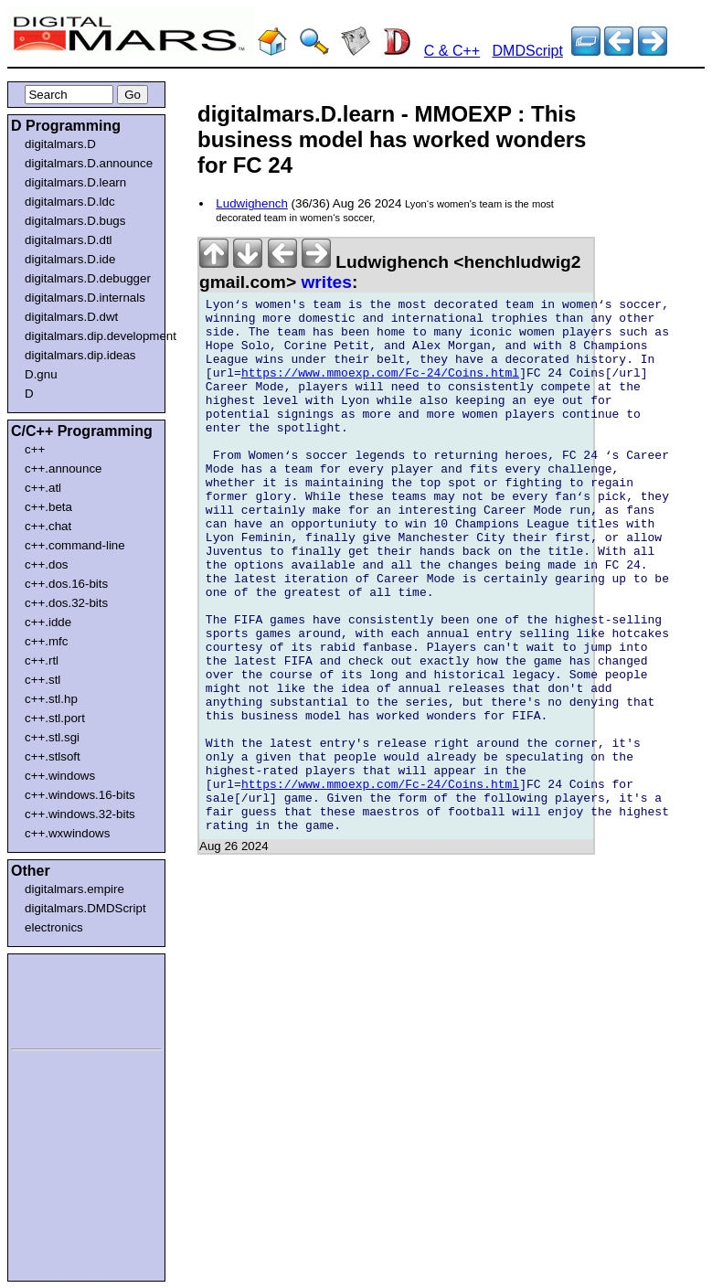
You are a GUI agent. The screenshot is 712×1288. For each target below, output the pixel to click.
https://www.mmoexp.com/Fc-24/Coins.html (380, 389)
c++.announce (63, 468)
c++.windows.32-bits (80, 814)
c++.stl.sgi (52, 737)
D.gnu (41, 374)
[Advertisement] (66, 998)
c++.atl (43, 488)
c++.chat (48, 526)
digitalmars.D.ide (70, 259)
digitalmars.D (60, 144)
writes (326, 282)
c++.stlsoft (52, 756)
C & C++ (452, 51)
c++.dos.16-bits (66, 584)
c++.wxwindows (67, 833)
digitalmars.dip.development (90, 336)
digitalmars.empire (74, 889)
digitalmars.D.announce (89, 163)
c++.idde (48, 622)
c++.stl (42, 680)
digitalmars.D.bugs (75, 221)
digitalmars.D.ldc (70, 201)
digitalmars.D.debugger (88, 278)
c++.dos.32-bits (66, 603)
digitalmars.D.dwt (71, 317)
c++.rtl (41, 660)
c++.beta (48, 507)
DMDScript (528, 51)
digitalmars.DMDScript (85, 908)
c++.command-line (75, 545)
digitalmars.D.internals (85, 297)
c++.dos (46, 564)
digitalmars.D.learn (75, 182)
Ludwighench (252, 203)
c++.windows (60, 775)
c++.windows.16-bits (80, 795)
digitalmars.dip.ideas (80, 355)
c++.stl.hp (51, 699)
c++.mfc (46, 641)
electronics (54, 927)
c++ (35, 449)
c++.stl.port (55, 718)
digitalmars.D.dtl (68, 240)
